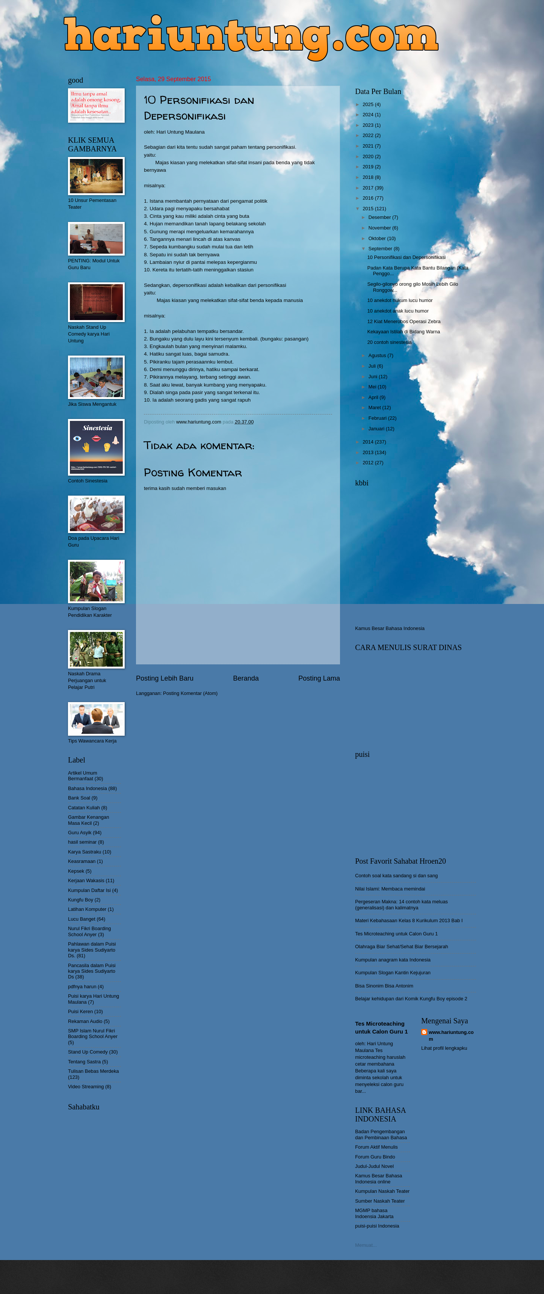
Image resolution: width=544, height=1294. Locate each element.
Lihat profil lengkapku (444, 1048)
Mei (372, 387)
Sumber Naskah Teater (380, 1201)
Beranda (246, 678)
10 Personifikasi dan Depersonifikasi (406, 257)
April (373, 397)
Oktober (377, 238)
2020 (369, 156)
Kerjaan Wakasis (86, 880)
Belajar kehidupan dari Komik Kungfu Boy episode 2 (411, 998)
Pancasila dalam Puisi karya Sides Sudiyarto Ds (92, 971)
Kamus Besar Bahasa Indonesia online (378, 1178)
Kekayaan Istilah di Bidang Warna (403, 331)
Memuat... (366, 1245)
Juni (373, 376)
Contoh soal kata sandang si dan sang (396, 875)
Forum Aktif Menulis (376, 1147)
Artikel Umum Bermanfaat (82, 775)
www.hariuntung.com (451, 1035)
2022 (369, 135)
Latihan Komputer (87, 909)
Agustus (377, 355)
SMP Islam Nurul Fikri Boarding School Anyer (92, 1033)
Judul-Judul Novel (374, 1166)
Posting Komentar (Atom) (190, 693)
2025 (369, 104)
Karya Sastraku (84, 852)
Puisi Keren (80, 1011)
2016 (369, 198)
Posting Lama (319, 678)
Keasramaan (82, 861)
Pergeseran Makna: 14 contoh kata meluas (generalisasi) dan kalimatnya (401, 904)
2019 (369, 166)
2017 (369, 188)
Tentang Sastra (84, 1061)
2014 (369, 442)
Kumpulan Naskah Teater (382, 1191)
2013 (369, 452)
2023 (369, 125)
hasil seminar (82, 842)
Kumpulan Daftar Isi (89, 890)
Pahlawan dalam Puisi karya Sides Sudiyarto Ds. (92, 949)
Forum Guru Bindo (375, 1157)
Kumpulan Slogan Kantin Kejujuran (393, 972)
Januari (377, 428)
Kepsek (76, 871)
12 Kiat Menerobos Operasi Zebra (403, 321)
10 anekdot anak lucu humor (397, 311)
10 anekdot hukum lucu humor (400, 300)
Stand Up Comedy (88, 1052)
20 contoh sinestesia (389, 342)
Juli (372, 366)
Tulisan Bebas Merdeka (93, 1071)
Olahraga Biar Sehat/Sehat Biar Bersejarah (401, 946)
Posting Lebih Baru (164, 678)
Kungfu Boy (80, 900)
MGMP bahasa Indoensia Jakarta (374, 1213)
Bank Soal (79, 798)
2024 (369, 114)
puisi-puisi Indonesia (377, 1226)
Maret (375, 407)
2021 (369, 146)
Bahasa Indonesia (87, 788)
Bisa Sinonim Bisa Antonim (384, 986)
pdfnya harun (82, 986)
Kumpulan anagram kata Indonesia (393, 960)
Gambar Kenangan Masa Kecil (88, 820)
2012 (369, 462)
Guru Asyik (79, 832)
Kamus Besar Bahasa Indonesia (390, 628)
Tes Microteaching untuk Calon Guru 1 (396, 934)
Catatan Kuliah (84, 807)
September (381, 248)
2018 (369, 177)
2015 (369, 208)
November (380, 228)
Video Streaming (86, 1086)
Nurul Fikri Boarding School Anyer (89, 931)
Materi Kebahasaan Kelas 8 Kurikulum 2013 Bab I (409, 920)
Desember (380, 217)
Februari (378, 418)
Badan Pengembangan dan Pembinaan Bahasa (381, 1134)
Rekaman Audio (85, 1021)
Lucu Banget (81, 919)
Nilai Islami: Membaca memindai (390, 889)
